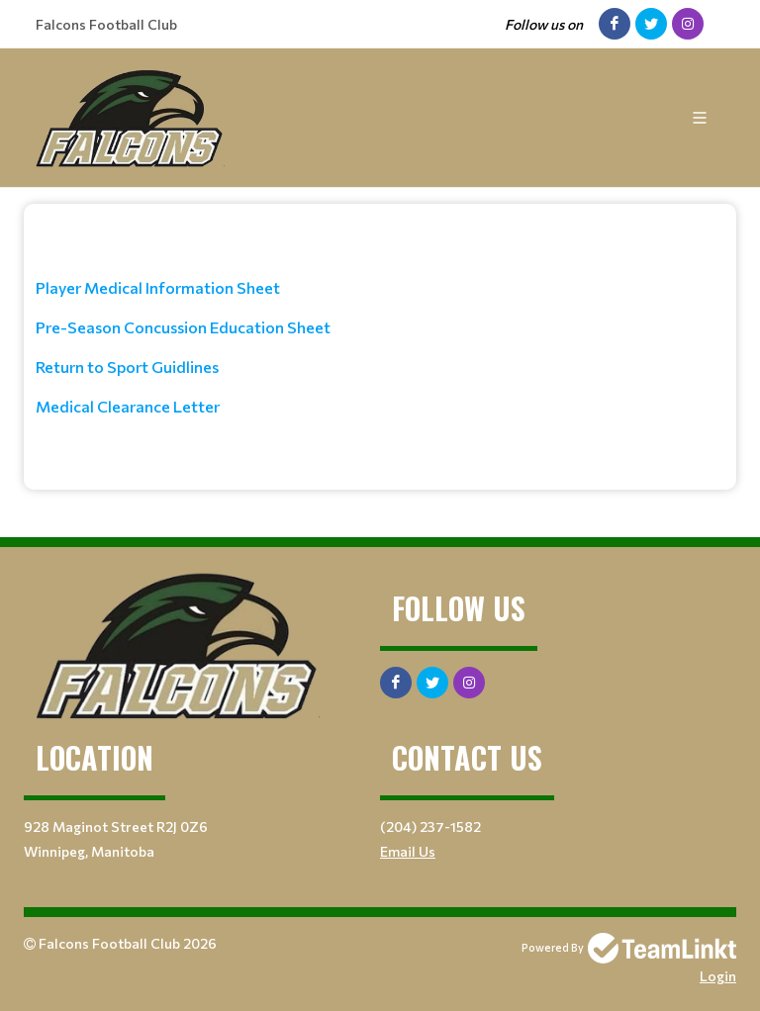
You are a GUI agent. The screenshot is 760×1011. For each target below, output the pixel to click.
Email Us (407, 851)
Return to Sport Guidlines (127, 366)
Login (718, 975)
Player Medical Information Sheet (158, 287)
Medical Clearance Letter (128, 406)
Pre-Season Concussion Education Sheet (183, 327)
